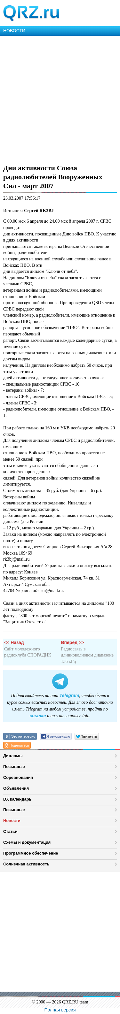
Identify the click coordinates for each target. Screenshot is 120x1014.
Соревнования (18, 777)
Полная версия (60, 1009)
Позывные (14, 766)
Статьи (10, 831)
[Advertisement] (60, 99)
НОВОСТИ (14, 30)
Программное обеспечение (30, 853)
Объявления (16, 788)
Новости (11, 820)
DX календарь (17, 799)
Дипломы (13, 755)
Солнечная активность (26, 864)
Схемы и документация (27, 842)
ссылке (37, 715)
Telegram (69, 695)
